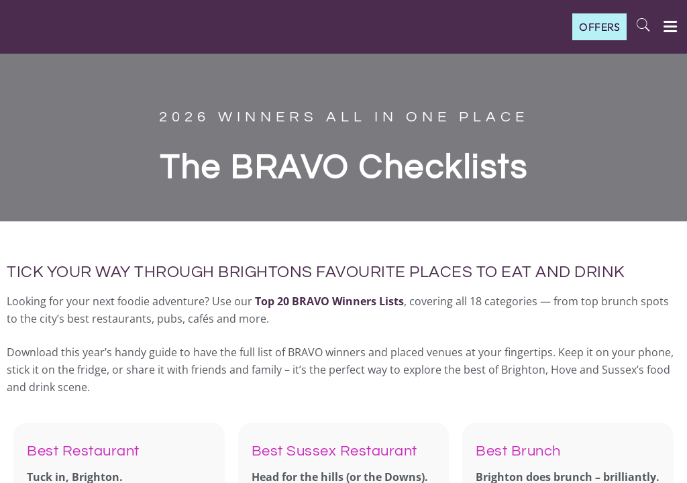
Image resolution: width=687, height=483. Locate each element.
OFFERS (599, 27)
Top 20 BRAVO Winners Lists (329, 301)
